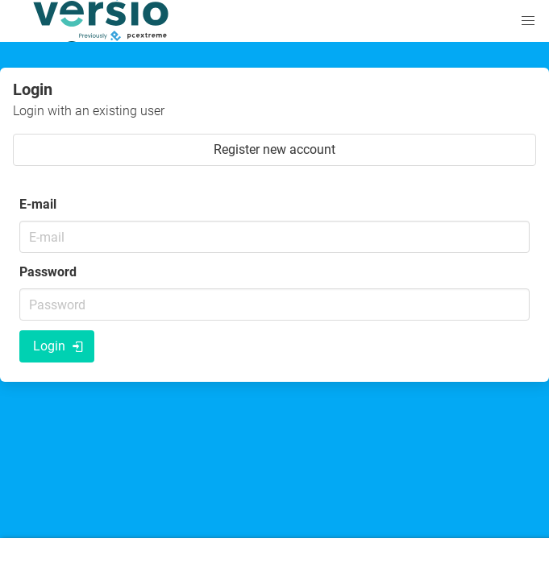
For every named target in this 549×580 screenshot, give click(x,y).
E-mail (37, 204)
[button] (528, 21)
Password (48, 272)
